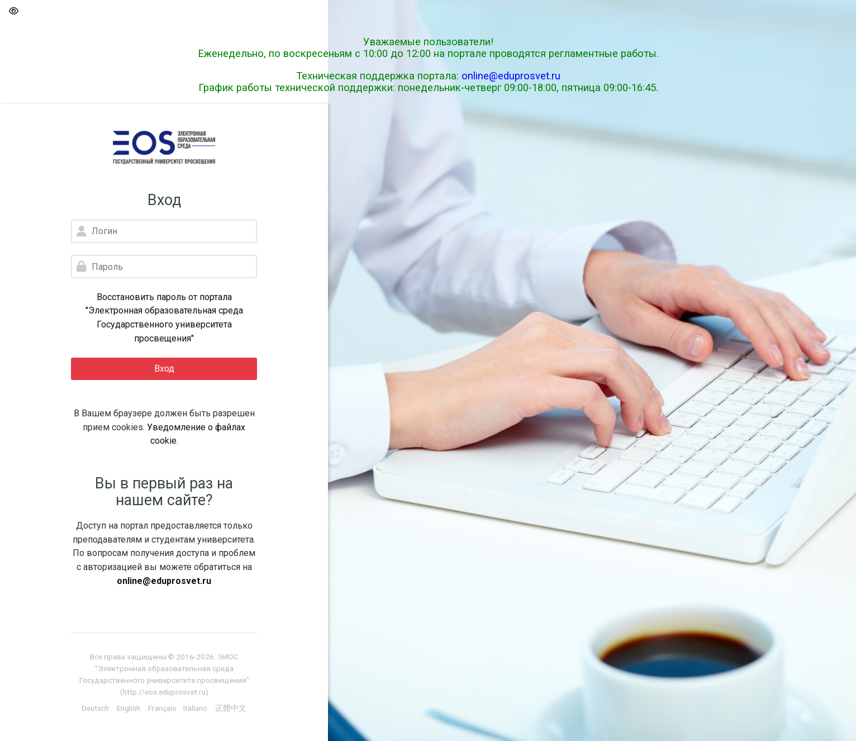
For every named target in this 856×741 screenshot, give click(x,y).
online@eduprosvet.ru (511, 76)
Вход (164, 368)
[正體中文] (230, 708)
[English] (128, 708)
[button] (13, 11)
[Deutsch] (95, 708)
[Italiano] (195, 708)
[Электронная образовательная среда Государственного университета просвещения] (164, 147)
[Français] (162, 708)
